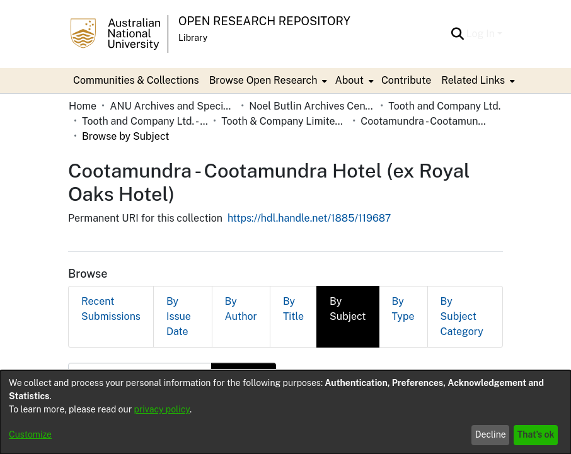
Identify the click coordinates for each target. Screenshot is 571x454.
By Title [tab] (293, 308)
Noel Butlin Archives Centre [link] (312, 106)
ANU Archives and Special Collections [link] (173, 106)
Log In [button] (481, 34)
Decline (490, 434)
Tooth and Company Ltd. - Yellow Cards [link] (145, 121)
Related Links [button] (473, 80)
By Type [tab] (403, 308)
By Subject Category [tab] (462, 316)
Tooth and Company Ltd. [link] (444, 106)
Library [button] (192, 38)
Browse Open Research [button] (263, 80)
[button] (458, 34)
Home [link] (82, 106)
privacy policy (162, 409)
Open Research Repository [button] (264, 21)
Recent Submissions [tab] (111, 308)
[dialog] (285, 412)
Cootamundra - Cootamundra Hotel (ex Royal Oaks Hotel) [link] (423, 121)
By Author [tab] (241, 308)
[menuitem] (267, 80)
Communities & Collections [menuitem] (136, 80)
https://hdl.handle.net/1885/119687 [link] (309, 218)
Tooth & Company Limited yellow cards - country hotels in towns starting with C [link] (284, 121)
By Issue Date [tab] (178, 316)
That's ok (536, 434)
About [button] (349, 80)
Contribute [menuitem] (406, 80)
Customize (30, 434)
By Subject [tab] (348, 308)
